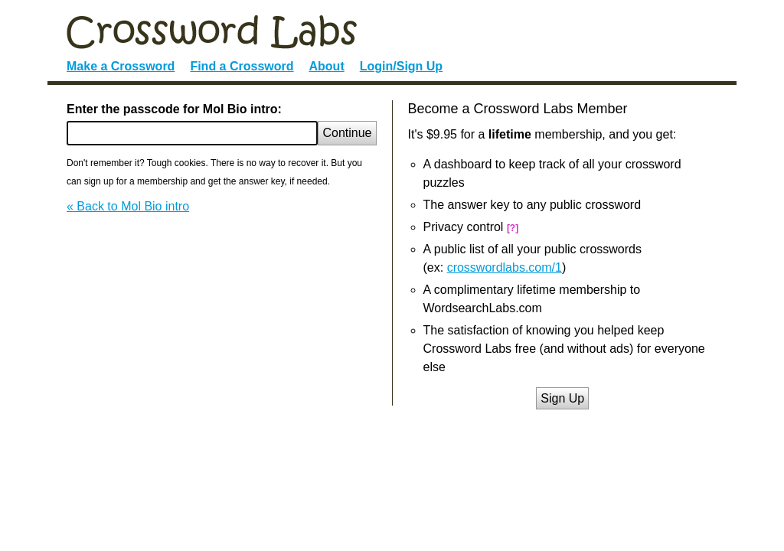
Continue (346, 132)
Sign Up (562, 398)
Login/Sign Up (401, 66)
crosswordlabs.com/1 (504, 267)
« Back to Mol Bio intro (128, 206)
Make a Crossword (121, 66)
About (327, 66)
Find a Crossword (241, 66)
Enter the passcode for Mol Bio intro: (174, 109)
